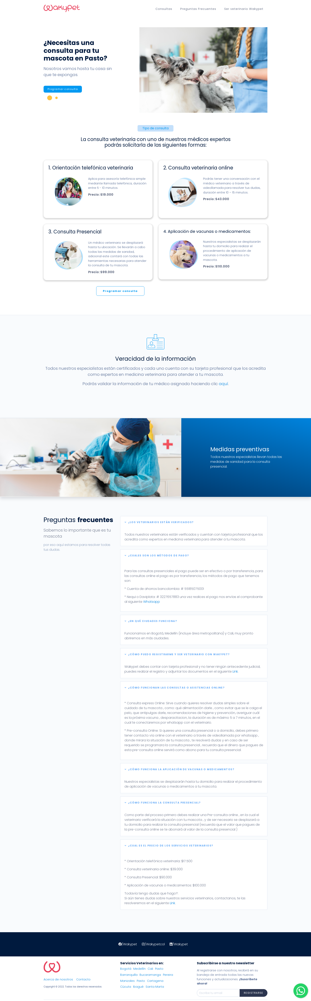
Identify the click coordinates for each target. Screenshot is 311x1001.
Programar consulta (63, 89)
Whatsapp (151, 601)
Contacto (83, 979)
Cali (150, 969)
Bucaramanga (150, 975)
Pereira (168, 975)
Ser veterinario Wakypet (243, 9)
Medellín (139, 969)
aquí (223, 384)
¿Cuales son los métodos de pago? (157, 555)
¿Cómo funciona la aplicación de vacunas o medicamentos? (179, 769)
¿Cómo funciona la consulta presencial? (163, 802)
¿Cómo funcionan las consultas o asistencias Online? (175, 687)
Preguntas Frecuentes (198, 9)
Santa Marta (155, 987)
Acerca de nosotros (58, 979)
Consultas (164, 9)
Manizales (127, 981)
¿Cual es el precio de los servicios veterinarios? (169, 845)
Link (235, 671)
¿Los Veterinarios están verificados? (159, 522)
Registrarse (253, 993)
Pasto (159, 969)
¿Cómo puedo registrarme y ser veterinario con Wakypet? (177, 654)
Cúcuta (125, 987)
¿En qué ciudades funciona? (151, 621)
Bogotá (125, 969)
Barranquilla (129, 975)
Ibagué (138, 987)
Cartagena (155, 981)
